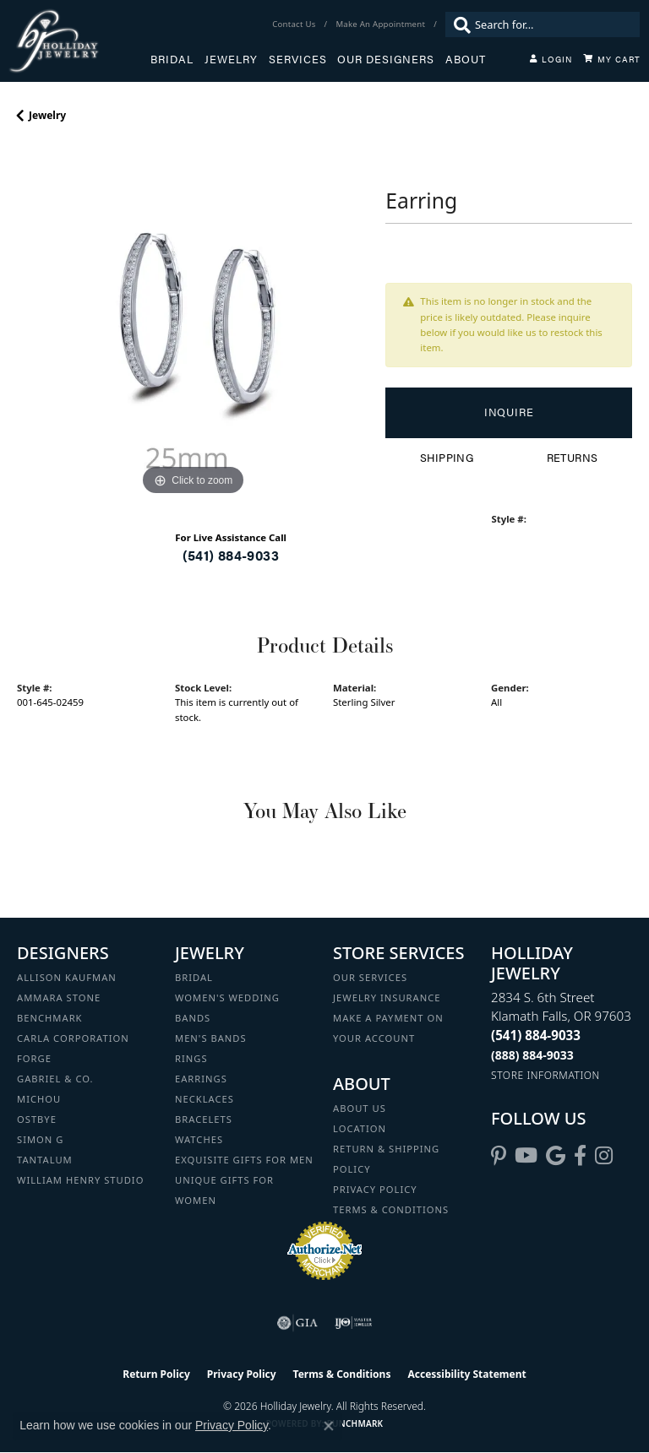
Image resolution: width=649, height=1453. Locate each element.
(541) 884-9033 (231, 555)
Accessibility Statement (466, 1374)
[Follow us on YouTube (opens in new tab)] (526, 1156)
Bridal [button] (172, 59)
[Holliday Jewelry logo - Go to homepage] (79, 41)
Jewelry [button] (231, 59)
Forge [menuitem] (34, 1058)
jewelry (47, 115)
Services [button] (298, 59)
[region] (192, 324)
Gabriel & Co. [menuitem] (55, 1078)
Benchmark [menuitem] (50, 1017)
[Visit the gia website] (297, 1323)
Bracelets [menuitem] (203, 1119)
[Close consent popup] (329, 1426)
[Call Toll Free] (532, 1055)
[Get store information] (545, 1075)
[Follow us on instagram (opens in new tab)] (604, 1156)
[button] (551, 59)
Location (359, 1128)
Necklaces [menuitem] (204, 1098)
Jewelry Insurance (386, 997)
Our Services (370, 977)
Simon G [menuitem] (40, 1139)
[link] (295, 24)
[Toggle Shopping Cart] (612, 59)
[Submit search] (458, 24)
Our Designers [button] (385, 59)
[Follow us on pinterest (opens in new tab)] (498, 1156)
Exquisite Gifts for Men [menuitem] (244, 1159)
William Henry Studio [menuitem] (80, 1180)
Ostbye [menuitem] (37, 1119)
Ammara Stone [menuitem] (59, 997)
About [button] (465, 59)
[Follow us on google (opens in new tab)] (555, 1156)
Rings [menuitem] (191, 1058)
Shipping (446, 457)
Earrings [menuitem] (201, 1078)
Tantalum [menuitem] (45, 1159)
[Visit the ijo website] (354, 1323)
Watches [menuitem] (199, 1139)
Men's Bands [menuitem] (211, 1038)
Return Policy (156, 1374)
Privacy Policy (375, 1189)
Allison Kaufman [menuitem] (67, 977)
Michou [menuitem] (39, 1098)
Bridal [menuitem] (194, 977)
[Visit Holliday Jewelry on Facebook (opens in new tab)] (580, 1156)
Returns (572, 457)
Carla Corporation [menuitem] (73, 1038)
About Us (359, 1108)
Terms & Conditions (391, 1209)
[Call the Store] (536, 1035)
